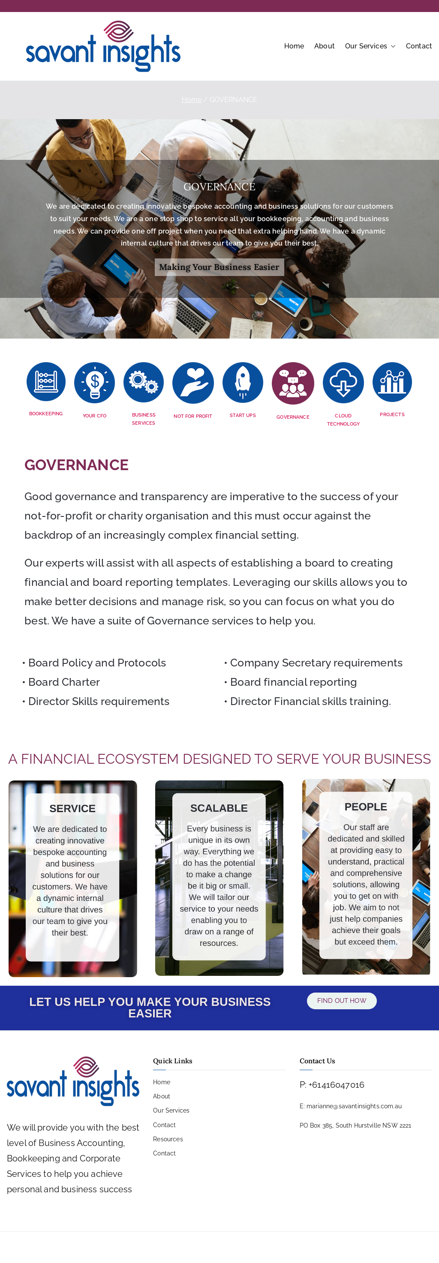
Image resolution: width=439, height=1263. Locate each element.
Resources (168, 1139)
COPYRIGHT (229, 1247)
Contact (419, 46)
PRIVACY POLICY (177, 1247)
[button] (391, 46)
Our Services (370, 46)
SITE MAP (272, 1247)
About (324, 46)
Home (294, 46)
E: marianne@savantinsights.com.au (351, 1106)
